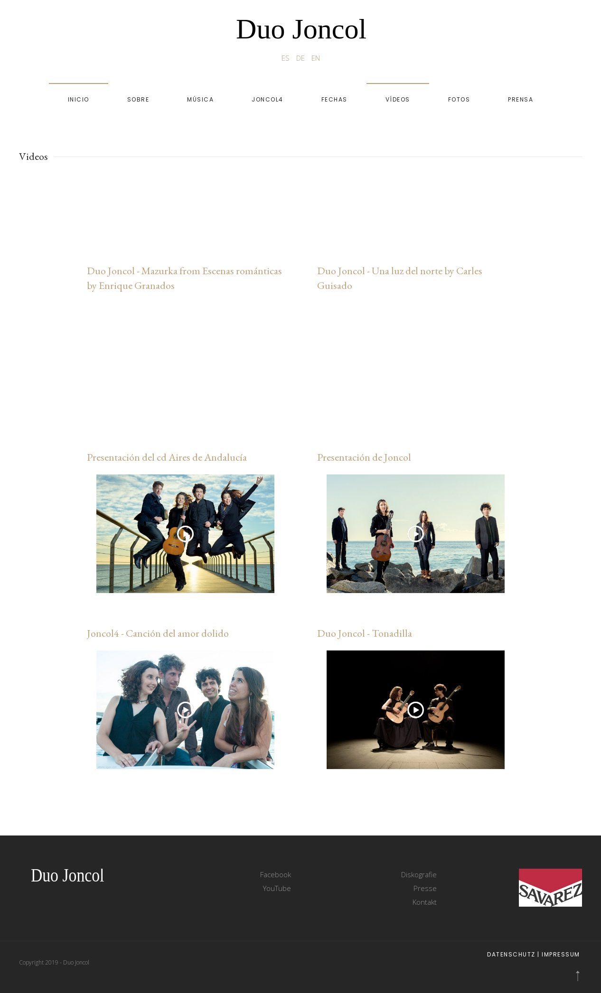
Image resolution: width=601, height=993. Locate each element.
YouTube (277, 888)
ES (286, 58)
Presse (425, 888)
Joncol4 (267, 99)
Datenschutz (511, 954)
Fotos (459, 99)
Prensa (520, 99)
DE (301, 58)
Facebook (275, 874)
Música (200, 99)
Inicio (78, 99)
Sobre (138, 99)
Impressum (561, 954)
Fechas (334, 99)
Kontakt (425, 902)
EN (315, 58)
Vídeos (397, 99)
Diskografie (419, 874)
